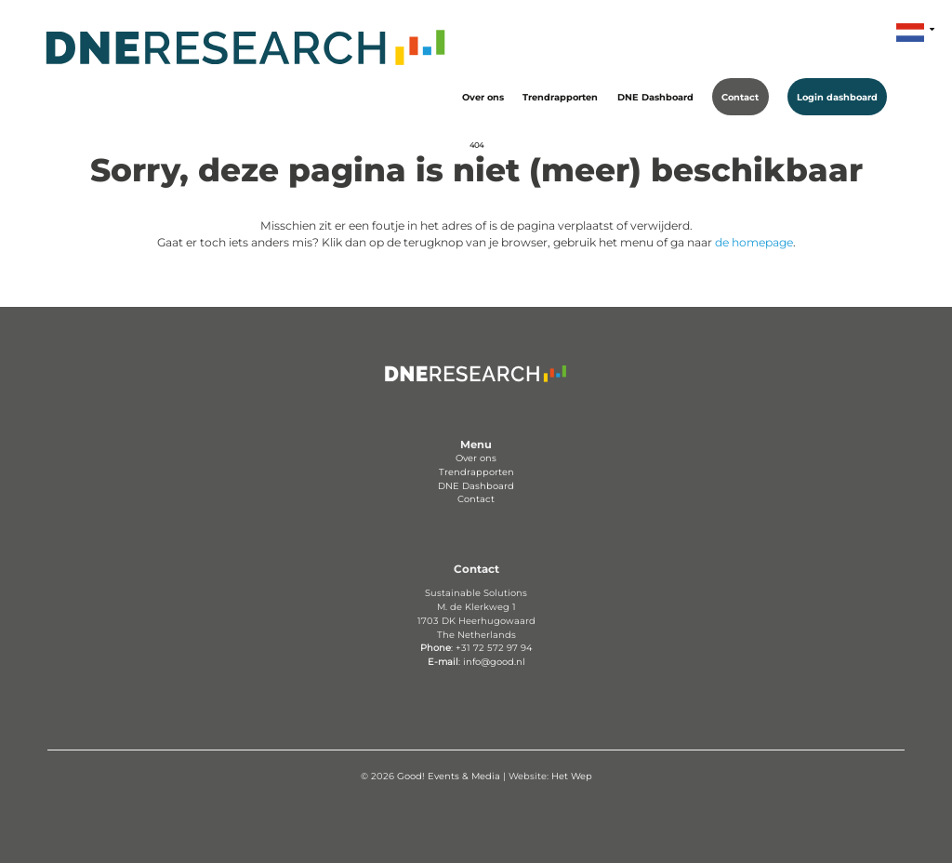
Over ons (483, 96)
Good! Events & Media (448, 775)
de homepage (754, 242)
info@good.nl (494, 661)
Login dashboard (837, 96)
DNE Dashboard (655, 96)
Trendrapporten (560, 96)
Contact (740, 96)
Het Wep (571, 775)
